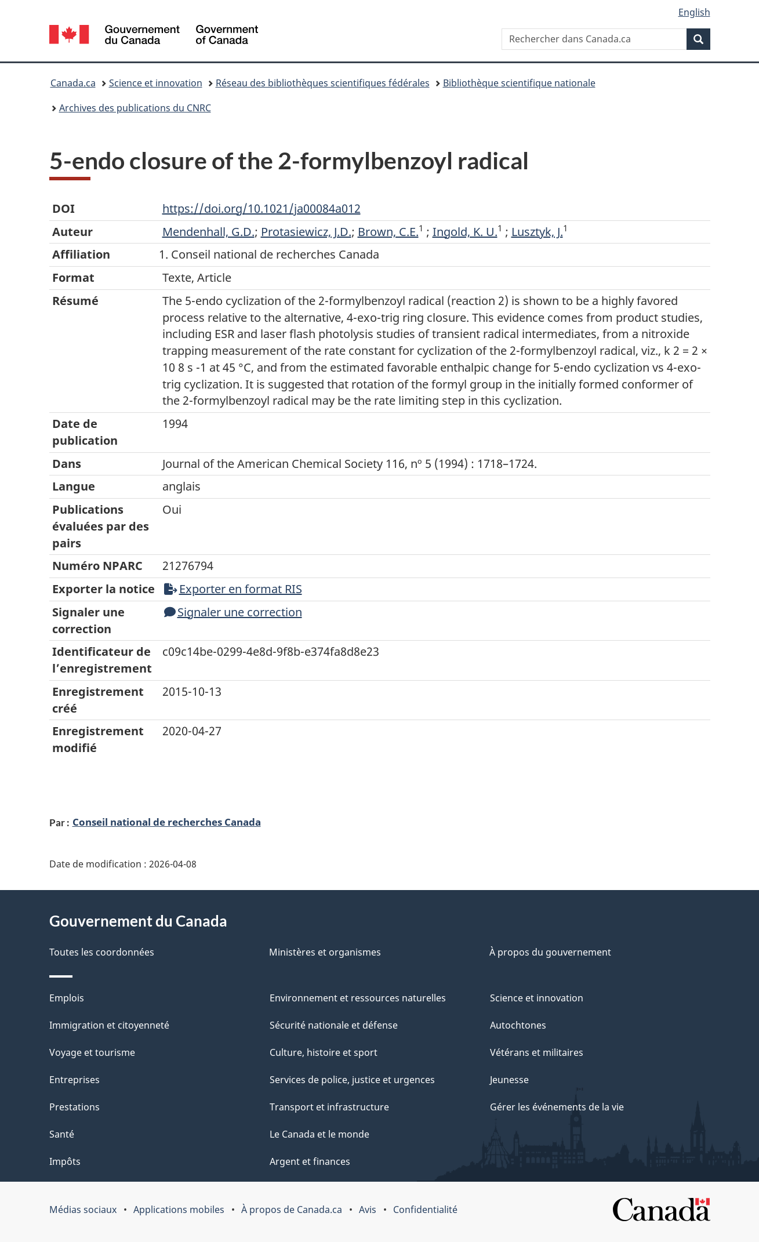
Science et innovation (155, 83)
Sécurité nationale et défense (334, 1025)
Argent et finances (310, 1161)
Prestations (74, 1107)
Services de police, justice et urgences (352, 1079)
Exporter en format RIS (233, 589)
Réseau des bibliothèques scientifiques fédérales (323, 83)
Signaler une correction (233, 612)
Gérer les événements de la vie (557, 1107)
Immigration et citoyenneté (109, 1025)
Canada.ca (73, 83)
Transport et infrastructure (329, 1107)
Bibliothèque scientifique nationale (519, 83)
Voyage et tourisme (92, 1052)
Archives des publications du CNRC (135, 107)
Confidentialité (425, 1209)
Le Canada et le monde (319, 1134)
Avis (367, 1209)
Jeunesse (509, 1079)
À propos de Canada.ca (291, 1209)
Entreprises (74, 1079)
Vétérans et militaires (536, 1052)
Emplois (66, 998)
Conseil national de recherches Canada (166, 822)
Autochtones (518, 1025)
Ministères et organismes (325, 952)
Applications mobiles (178, 1209)
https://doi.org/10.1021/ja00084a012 (261, 208)
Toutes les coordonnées (101, 952)
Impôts (65, 1161)
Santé (61, 1134)
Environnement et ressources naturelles (358, 998)
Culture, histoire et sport (323, 1052)
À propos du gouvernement (550, 952)
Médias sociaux (83, 1209)
